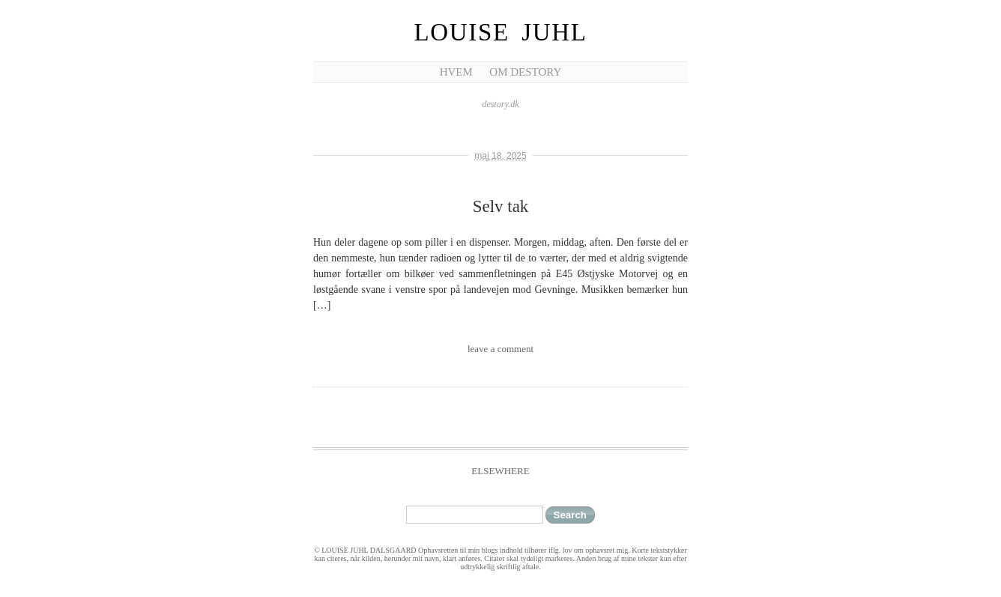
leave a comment (500, 348)
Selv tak (501, 206)
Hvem (456, 72)
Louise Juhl (500, 32)
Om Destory (525, 72)
